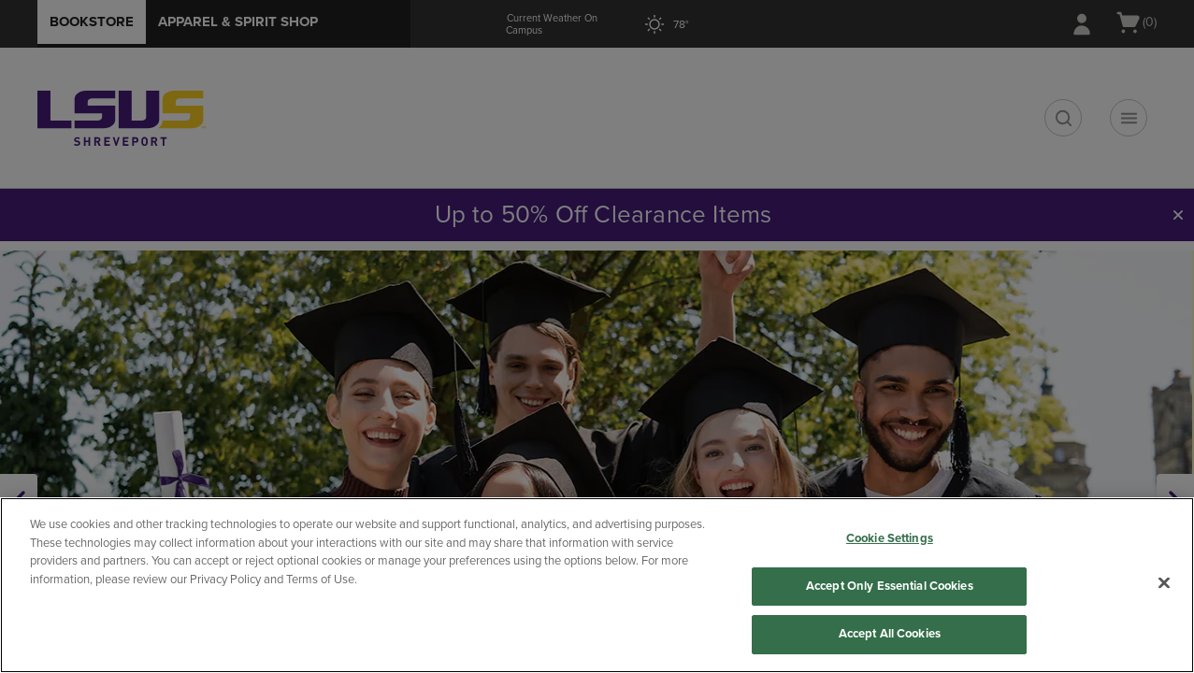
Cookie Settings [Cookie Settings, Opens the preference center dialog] (889, 538)
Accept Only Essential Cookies (889, 586)
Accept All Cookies (890, 633)
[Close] (1164, 583)
